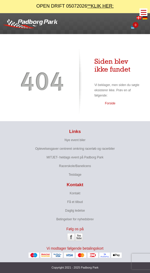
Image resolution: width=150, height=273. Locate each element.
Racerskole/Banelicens (75, 166)
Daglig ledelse (75, 210)
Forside (110, 103)
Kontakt (75, 193)
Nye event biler (75, 140)
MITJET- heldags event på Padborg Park (75, 157)
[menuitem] (139, 18)
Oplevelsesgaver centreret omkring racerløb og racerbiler (75, 149)
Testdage (75, 174)
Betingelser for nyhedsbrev (75, 219)
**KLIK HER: (100, 6)
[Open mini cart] (132, 29)
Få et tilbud (75, 202)
